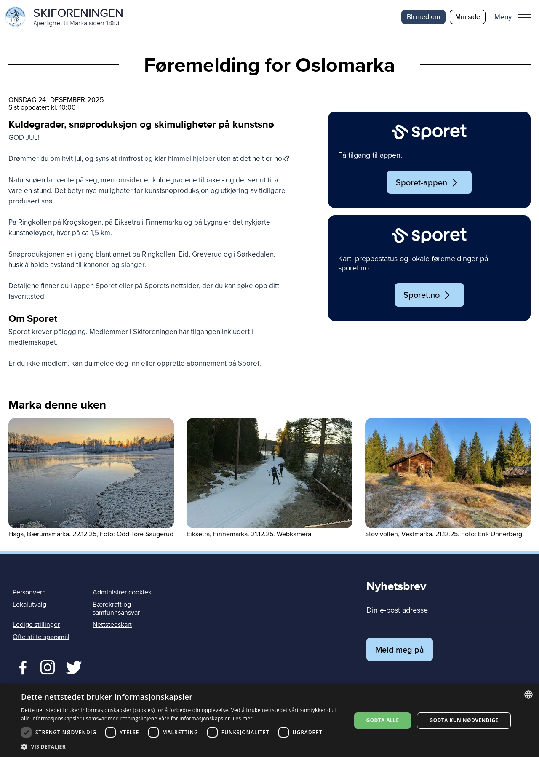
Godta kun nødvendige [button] (463, 720)
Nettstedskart (112, 625)
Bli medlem (423, 16)
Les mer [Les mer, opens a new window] (243, 718)
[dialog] (269, 720)
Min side (467, 16)
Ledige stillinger (36, 625)
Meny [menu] (524, 17)
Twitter (47, 666)
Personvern (29, 592)
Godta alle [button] (382, 720)
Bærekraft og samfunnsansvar (116, 608)
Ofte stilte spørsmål (41, 637)
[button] (515, 16)
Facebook (21, 666)
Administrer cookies (122, 592)
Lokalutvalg (29, 604)
